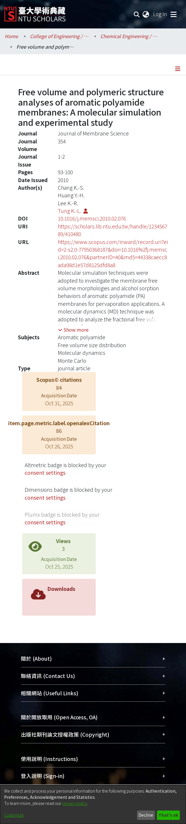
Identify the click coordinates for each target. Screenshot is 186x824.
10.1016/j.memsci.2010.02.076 (92, 218)
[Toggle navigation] (173, 14)
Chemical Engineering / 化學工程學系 (129, 36)
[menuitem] (146, 14)
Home (11, 36)
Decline (145, 815)
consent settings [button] (45, 472)
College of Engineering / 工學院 (59, 36)
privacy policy (74, 803)
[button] (73, 329)
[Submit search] (137, 14)
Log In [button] (160, 14)
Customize (14, 815)
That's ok (168, 815)
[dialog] (93, 804)
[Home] (34, 11)
